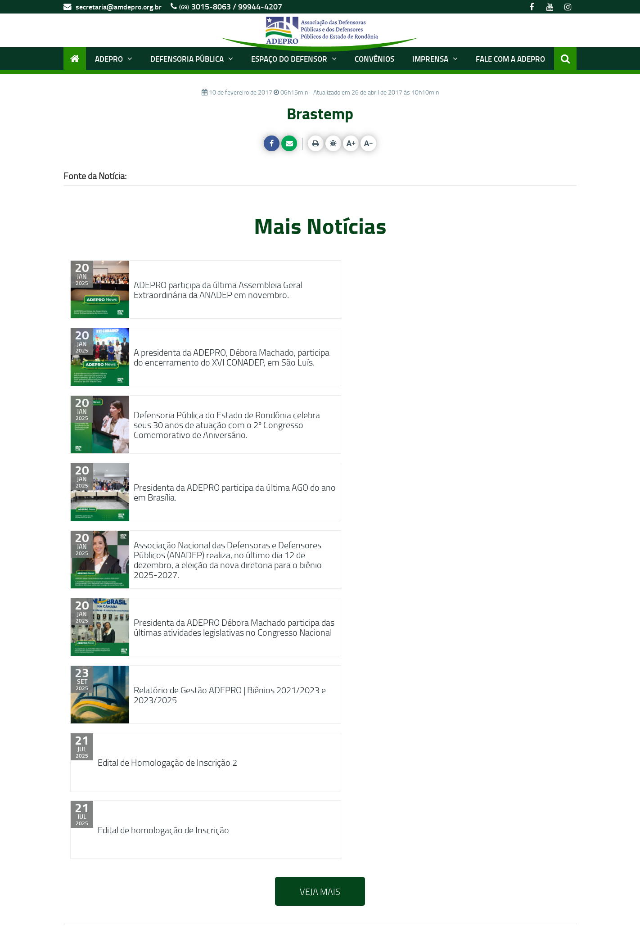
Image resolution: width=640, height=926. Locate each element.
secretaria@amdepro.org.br (112, 7)
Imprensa (435, 58)
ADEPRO (113, 58)
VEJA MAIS (320, 621)
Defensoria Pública (191, 58)
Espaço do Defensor (294, 58)
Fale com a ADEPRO (510, 58)
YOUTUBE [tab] (189, 731)
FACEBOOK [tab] (111, 731)
